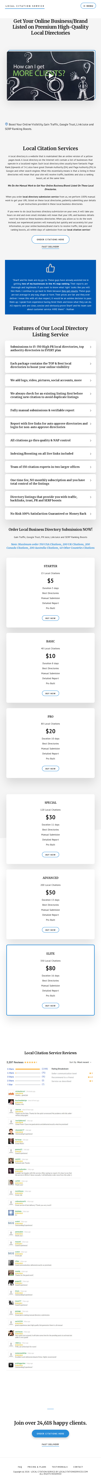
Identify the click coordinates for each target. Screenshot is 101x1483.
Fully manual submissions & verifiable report (42, 410)
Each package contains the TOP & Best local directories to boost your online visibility (40, 365)
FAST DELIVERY (50, 246)
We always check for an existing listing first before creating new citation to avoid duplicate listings (46, 395)
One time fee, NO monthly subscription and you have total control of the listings (47, 481)
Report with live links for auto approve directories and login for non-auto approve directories (49, 425)
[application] (50, 76)
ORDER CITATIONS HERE (50, 239)
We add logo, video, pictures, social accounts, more (46, 380)
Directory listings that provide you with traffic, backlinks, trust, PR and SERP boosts (43, 498)
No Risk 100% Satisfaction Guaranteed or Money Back (48, 513)
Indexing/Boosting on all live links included (41, 453)
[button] (50, 75)
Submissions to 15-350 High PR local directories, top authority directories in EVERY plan (47, 348)
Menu (90, 6)
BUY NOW (51, 618)
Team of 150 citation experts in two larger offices (45, 467)
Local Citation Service (25, 6)
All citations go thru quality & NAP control (40, 440)
